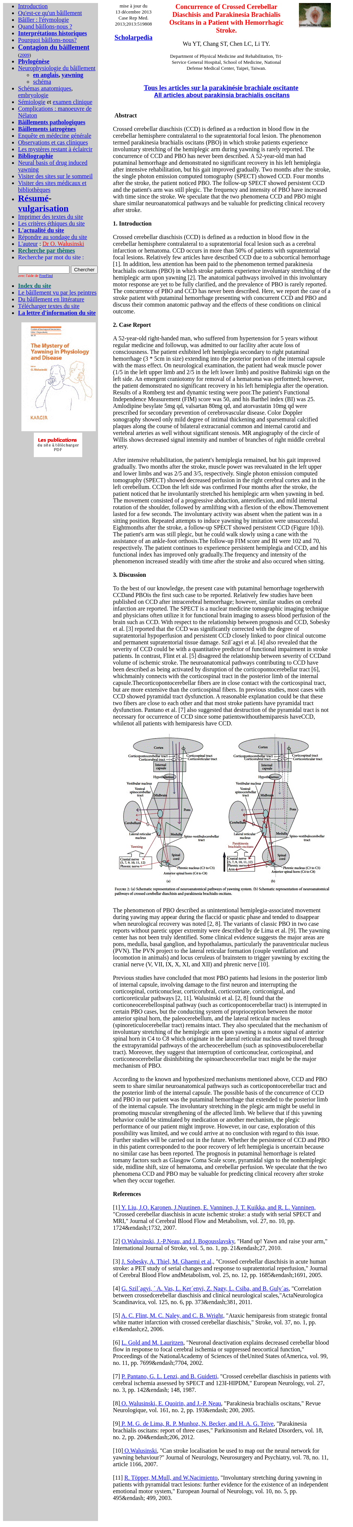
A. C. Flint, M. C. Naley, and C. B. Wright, (173, 1315)
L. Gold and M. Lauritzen (152, 1342)
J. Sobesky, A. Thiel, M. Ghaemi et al (167, 1261)
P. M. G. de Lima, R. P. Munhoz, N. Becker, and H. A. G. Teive (197, 1423)
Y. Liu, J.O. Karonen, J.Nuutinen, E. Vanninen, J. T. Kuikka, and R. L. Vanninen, (218, 1207)
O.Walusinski (140, 1450)
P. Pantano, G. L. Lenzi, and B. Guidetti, (170, 1376)
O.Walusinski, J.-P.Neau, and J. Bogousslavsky (178, 1241)
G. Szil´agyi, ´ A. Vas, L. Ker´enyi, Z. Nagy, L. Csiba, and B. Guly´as (205, 1288)
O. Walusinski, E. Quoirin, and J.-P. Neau (170, 1403)
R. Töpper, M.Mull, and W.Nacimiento (170, 1477)
